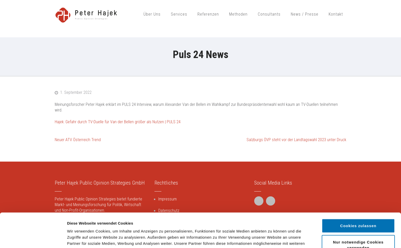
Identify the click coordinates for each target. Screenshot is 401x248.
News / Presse (304, 14)
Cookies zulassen (358, 191)
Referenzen (208, 14)
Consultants (269, 14)
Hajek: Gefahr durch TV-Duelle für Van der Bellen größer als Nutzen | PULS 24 (118, 121)
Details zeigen (272, 238)
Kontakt (336, 14)
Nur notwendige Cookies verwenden (358, 211)
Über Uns (152, 14)
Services (179, 14)
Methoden (238, 14)
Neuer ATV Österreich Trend (78, 139)
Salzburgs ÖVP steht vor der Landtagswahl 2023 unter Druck (296, 139)
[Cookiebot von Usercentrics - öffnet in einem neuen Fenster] (33, 238)
